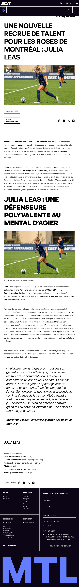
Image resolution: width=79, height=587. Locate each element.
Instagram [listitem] (26, 498)
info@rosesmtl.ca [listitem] (28, 522)
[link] (61, 3)
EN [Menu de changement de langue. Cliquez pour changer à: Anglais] (63, 10)
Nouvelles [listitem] (6, 498)
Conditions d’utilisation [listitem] (7, 527)
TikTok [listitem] (25, 506)
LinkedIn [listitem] (25, 501)
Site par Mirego (9, 545)
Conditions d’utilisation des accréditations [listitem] (8, 532)
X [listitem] (23, 503)
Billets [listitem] (5, 496)
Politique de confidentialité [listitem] (7, 523)
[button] (12, 111)
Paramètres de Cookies (9, 536)
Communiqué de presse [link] (65, 17)
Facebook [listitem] (26, 496)
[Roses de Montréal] (6, 3)
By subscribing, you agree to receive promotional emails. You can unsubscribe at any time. (60, 536)
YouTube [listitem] (26, 508)
